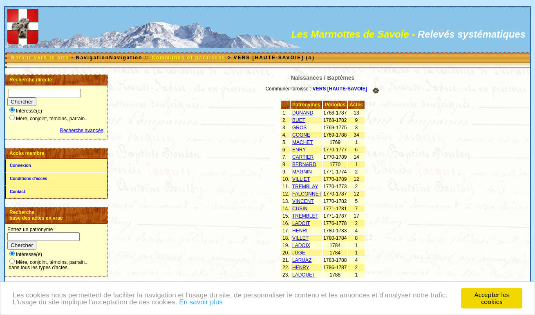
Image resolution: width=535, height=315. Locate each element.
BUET (298, 120)
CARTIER (302, 157)
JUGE (298, 253)
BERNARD (304, 164)
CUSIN (299, 209)
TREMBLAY (305, 186)
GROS (299, 127)
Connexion (20, 165)
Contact (17, 191)
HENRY (300, 267)
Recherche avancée (81, 130)
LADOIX (301, 245)
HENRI (299, 231)
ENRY (299, 150)
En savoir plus (201, 306)
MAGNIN (302, 172)
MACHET (302, 142)
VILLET (300, 238)
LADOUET (304, 275)
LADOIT (301, 223)
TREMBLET (305, 216)
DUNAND (302, 113)
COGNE (301, 135)
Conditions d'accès (28, 178)
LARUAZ (301, 260)
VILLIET (301, 179)
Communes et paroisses (189, 58)
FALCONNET (307, 194)
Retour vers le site (40, 58)
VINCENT (303, 201)
